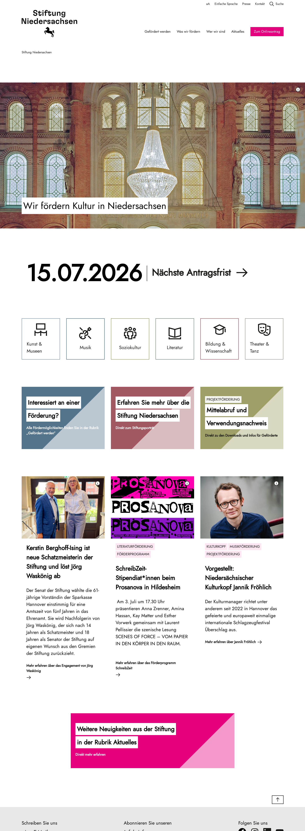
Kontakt (260, 4)
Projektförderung (223, 399)
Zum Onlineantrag (267, 31)
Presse (246, 4)
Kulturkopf (216, 546)
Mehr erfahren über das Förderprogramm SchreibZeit (146, 668)
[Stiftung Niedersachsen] (49, 24)
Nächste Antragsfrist (200, 272)
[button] (63, 418)
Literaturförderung (135, 546)
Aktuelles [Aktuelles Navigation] (237, 31)
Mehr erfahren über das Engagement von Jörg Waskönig (59, 671)
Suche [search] (276, 4)
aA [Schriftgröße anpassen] (208, 4)
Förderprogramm (133, 554)
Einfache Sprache (226, 4)
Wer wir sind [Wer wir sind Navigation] (215, 31)
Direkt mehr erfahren (90, 754)
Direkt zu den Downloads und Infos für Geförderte (241, 435)
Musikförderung (245, 546)
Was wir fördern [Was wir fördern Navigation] (188, 31)
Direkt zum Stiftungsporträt (135, 427)
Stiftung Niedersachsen (37, 52)
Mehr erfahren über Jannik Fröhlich (233, 641)
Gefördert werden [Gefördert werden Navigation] (158, 31)
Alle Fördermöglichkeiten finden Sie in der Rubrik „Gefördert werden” (62, 430)
